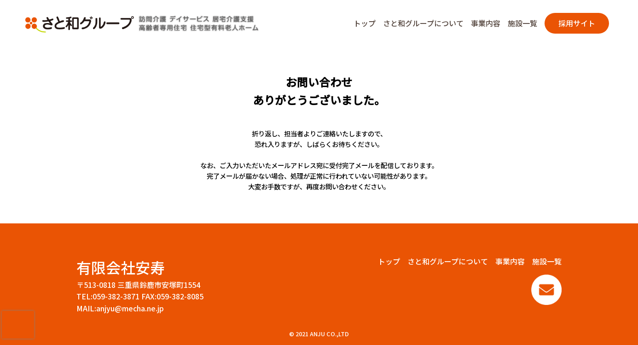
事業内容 (485, 23)
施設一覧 (522, 23)
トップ (365, 23)
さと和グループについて (423, 23)
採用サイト (576, 23)
